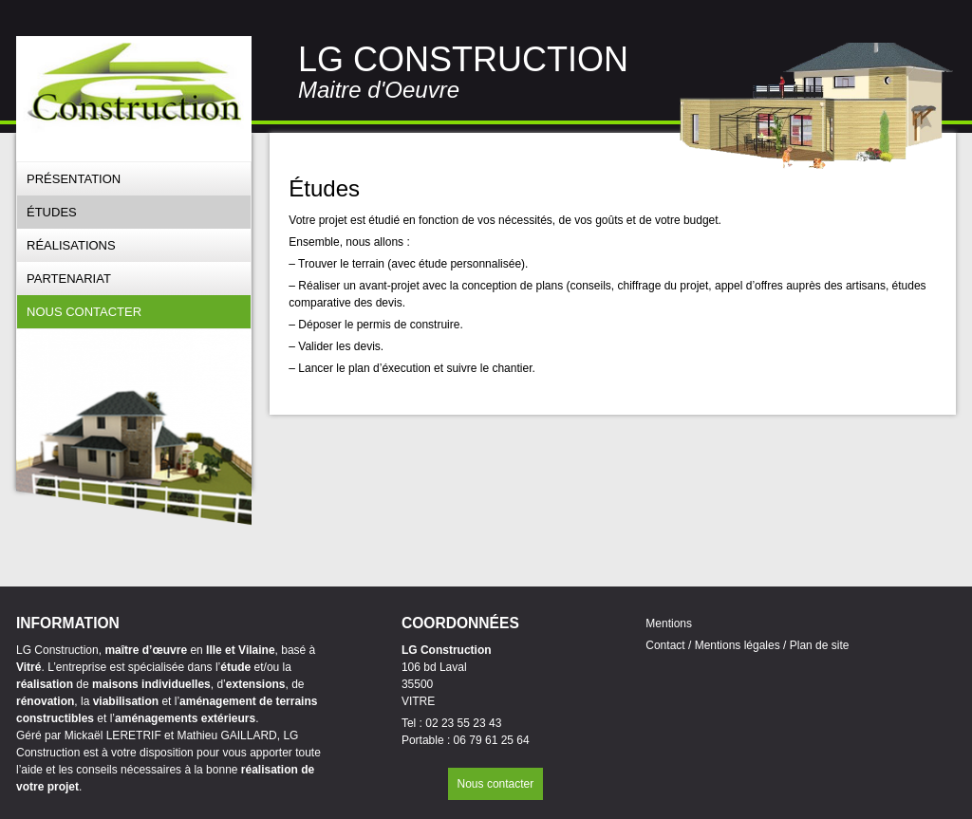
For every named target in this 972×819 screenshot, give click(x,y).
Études (52, 212)
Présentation (74, 179)
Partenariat (69, 278)
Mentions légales (737, 645)
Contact (666, 645)
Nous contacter (84, 312)
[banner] (134, 84)
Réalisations (71, 245)
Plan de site (820, 645)
